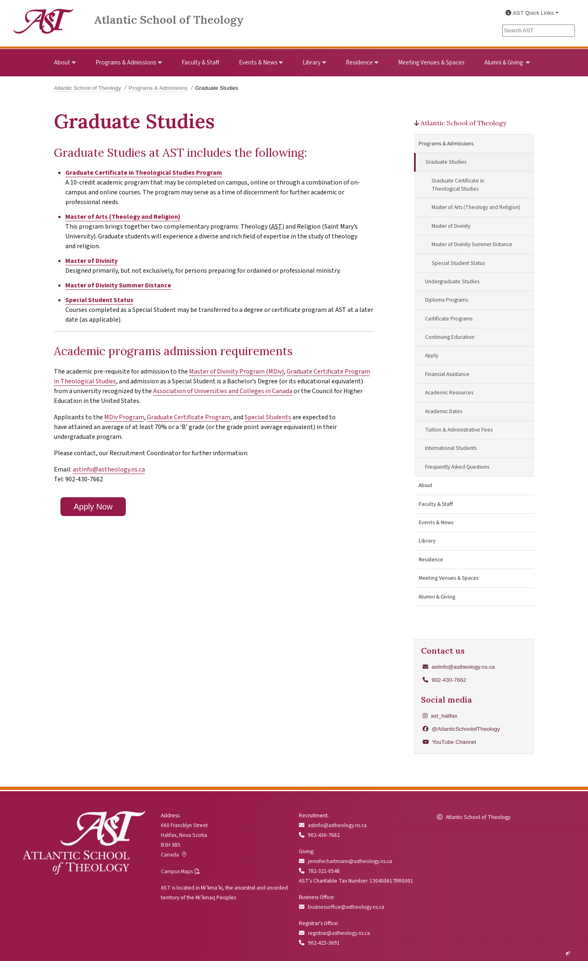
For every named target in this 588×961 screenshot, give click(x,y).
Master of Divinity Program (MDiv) (236, 371)
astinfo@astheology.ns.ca (109, 469)
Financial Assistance (447, 374)
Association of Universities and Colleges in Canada (222, 391)
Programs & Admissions (126, 62)
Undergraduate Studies (452, 281)
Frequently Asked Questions (457, 467)
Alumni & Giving (504, 62)
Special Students (268, 417)
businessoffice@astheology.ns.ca (341, 907)
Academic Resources (449, 392)
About (62, 62)
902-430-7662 (449, 680)
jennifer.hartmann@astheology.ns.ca (345, 861)
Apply (431, 355)
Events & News (258, 62)
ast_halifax (440, 716)
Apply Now (93, 506)
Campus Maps (177, 871)
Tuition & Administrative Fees (458, 430)
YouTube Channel (449, 742)
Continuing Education (449, 337)
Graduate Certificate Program (188, 417)
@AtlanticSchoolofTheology (461, 729)
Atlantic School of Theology (169, 20)
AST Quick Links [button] (530, 13)
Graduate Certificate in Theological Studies (458, 185)
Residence (359, 62)
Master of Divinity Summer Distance (118, 285)
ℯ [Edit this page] (568, 952)
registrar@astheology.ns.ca (334, 933)
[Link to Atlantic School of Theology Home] (43, 16)
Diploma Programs (446, 300)
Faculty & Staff (200, 62)
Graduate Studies (445, 162)
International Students (451, 448)
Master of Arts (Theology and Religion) (122, 216)
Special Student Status (99, 300)
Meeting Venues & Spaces (431, 62)
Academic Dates (443, 411)
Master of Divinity (91, 260)
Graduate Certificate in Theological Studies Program (143, 172)
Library (312, 62)
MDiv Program (124, 417)
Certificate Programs (448, 319)
